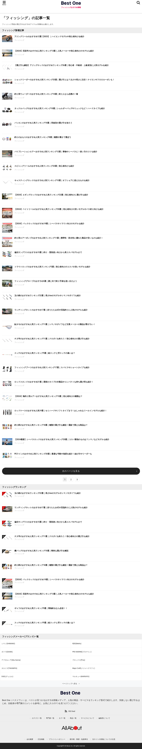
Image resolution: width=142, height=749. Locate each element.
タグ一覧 (62, 718)
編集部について (104, 718)
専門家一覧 (50, 718)
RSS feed (71, 711)
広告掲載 (41, 739)
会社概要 (30, 739)
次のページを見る (71, 471)
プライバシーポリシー (57, 739)
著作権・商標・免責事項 (79, 739)
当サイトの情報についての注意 (103, 739)
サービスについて (87, 718)
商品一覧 (73, 718)
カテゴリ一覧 (37, 718)
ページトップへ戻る (69, 684)
